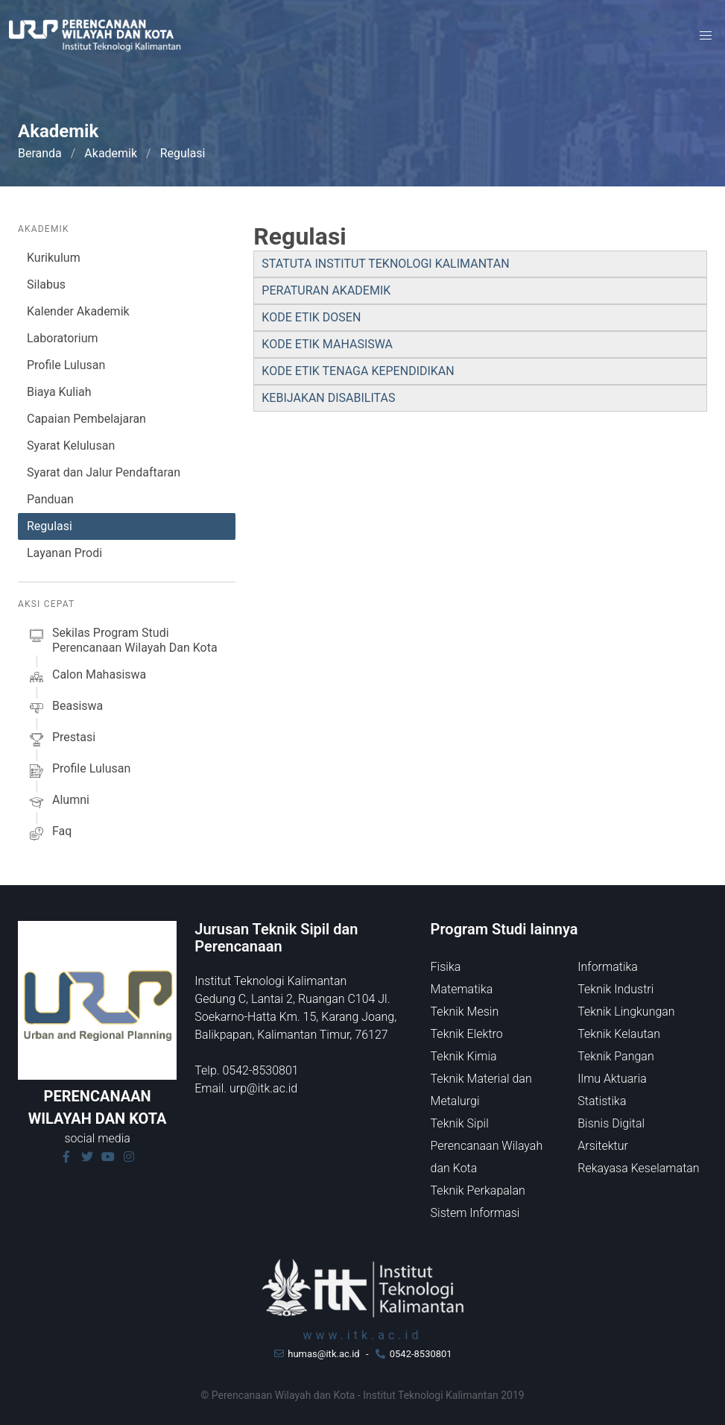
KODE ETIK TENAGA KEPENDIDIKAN (358, 371)
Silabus (46, 284)
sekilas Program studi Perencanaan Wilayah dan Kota (122, 640)
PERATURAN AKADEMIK (326, 290)
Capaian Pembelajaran (86, 419)
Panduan (50, 499)
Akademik (110, 153)
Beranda (40, 153)
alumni (58, 802)
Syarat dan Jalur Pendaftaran (103, 472)
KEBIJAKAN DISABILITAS (328, 398)
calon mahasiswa (86, 677)
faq (49, 833)
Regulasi (49, 526)
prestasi (61, 739)
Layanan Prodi (64, 553)
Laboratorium (62, 338)
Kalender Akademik (78, 311)
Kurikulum (53, 258)
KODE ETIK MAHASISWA (327, 344)
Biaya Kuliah (59, 392)
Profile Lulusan (66, 365)
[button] (705, 36)
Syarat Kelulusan (71, 445)
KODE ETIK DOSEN (311, 317)
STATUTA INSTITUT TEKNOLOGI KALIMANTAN (385, 264)
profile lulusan (78, 771)
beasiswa (65, 708)
